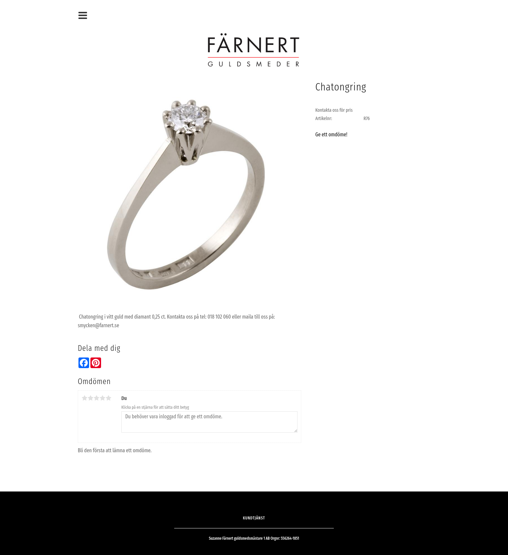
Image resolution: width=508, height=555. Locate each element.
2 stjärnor (90, 398)
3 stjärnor (96, 398)
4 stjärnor (102, 398)
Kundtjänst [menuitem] (254, 518)
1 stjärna (84, 398)
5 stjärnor (108, 398)
